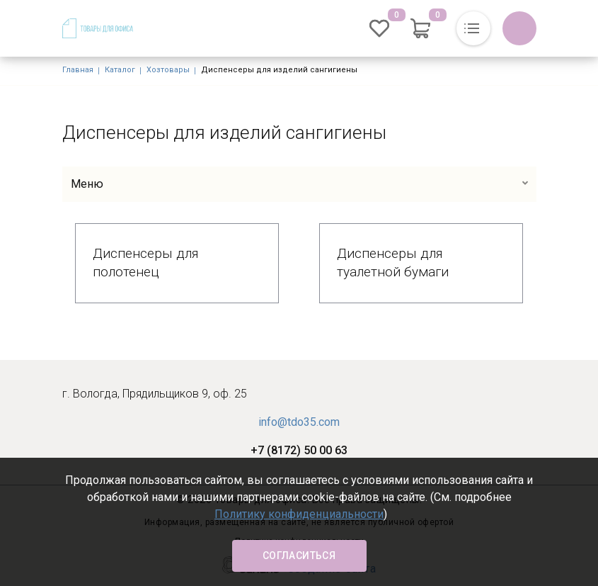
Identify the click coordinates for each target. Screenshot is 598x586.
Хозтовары (168, 69)
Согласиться (299, 555)
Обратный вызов (519, 28)
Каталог (120, 69)
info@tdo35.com (299, 422)
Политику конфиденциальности (299, 514)
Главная (77, 69)
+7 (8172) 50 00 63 (299, 450)
